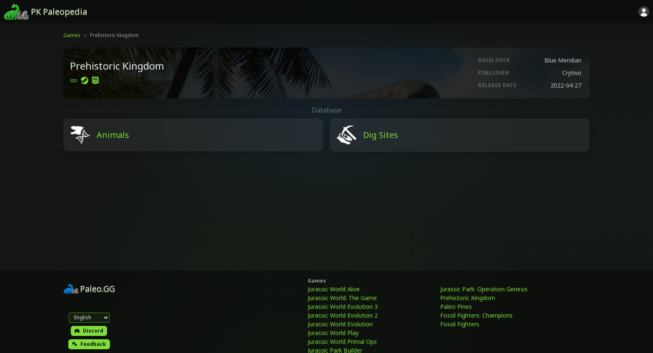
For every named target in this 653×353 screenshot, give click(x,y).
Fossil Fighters (459, 324)
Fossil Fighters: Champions (476, 315)
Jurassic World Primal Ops (342, 341)
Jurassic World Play (333, 333)
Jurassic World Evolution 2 (343, 315)
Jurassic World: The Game (342, 298)
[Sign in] (644, 12)
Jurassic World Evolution (340, 324)
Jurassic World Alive (334, 289)
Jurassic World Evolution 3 (343, 306)
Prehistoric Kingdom (467, 298)
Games (71, 35)
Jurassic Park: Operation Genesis (484, 289)
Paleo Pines (456, 306)
